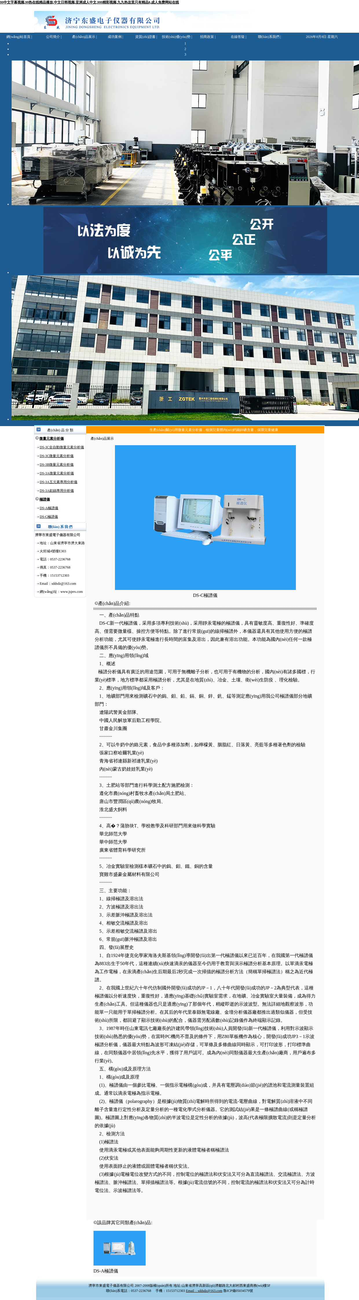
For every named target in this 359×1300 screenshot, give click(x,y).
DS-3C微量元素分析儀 (57, 456)
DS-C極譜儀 (49, 517)
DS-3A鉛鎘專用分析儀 (57, 491)
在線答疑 (238, 37)
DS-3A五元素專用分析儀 (58, 482)
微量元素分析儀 (51, 439)
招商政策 (207, 37)
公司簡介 (53, 37)
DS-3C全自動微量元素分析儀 (62, 447)
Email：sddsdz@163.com (204, 1291)
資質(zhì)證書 (145, 37)
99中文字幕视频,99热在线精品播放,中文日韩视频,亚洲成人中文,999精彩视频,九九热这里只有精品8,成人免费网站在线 (89, 2)
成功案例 (115, 37)
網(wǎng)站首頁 (18, 37)
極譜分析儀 (109, 671)
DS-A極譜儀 (49, 508)
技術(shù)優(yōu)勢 (176, 37)
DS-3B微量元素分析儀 (57, 465)
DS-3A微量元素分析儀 (57, 473)
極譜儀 (44, 499)
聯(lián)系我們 (268, 37)
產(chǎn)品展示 (83, 37)
